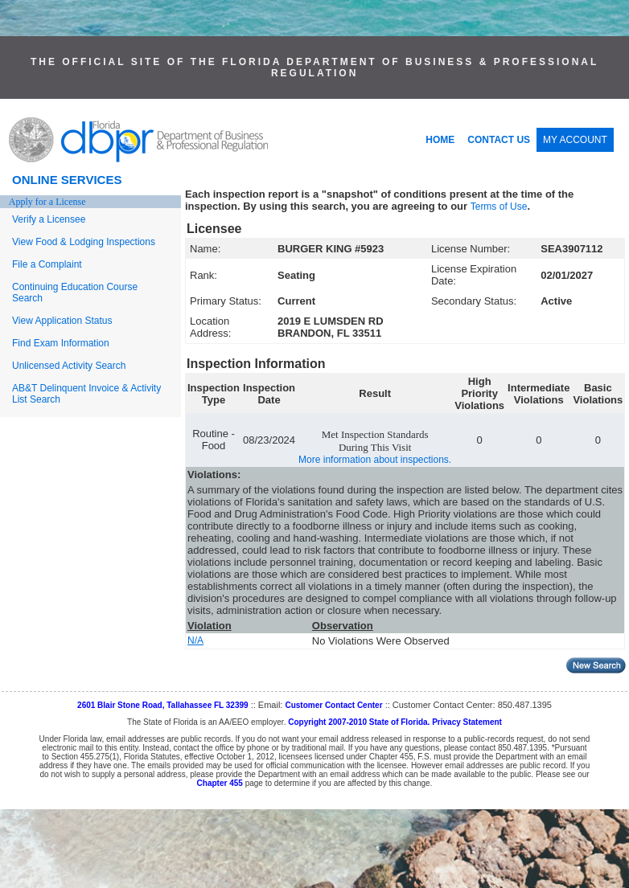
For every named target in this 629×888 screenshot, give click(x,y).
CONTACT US (498, 139)
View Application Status (62, 320)
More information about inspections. (374, 459)
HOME (440, 139)
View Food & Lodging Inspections (83, 242)
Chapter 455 (220, 783)
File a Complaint (47, 264)
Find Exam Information (60, 343)
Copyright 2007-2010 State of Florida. (359, 722)
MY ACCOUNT (575, 139)
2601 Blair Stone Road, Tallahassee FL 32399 (163, 705)
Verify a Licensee (48, 219)
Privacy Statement (467, 722)
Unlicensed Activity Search (68, 365)
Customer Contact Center (333, 705)
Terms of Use (499, 206)
